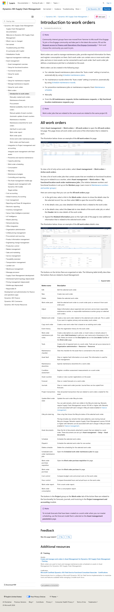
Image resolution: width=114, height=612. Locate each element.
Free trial (107, 9)
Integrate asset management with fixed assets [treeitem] (21, 152)
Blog (30, 602)
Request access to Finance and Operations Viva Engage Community (70, 45)
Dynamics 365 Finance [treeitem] (12, 298)
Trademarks (92, 602)
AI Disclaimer (7, 602)
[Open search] (103, 3)
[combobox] (19, 21)
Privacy (48, 602)
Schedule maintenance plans (74, 75)
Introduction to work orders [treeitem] (19, 94)
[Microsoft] (4, 3)
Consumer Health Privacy (64, 602)
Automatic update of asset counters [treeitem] (22, 116)
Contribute (40, 602)
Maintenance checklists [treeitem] (18, 119)
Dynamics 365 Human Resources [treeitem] (15, 305)
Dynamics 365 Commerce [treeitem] (13, 301)
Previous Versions (20, 602)
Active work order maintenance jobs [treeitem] (22, 139)
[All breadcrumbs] (43, 16)
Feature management (72, 426)
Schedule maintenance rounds (63, 82)
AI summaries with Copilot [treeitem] (15, 51)
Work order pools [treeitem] (16, 135)
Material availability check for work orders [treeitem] (21, 108)
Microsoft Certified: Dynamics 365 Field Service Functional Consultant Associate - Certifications (74, 572)
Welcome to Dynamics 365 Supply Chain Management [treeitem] (20, 36)
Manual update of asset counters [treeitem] (21, 113)
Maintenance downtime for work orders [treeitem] (21, 124)
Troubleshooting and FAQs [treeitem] (15, 48)
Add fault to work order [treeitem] (18, 129)
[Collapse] (32, 17)
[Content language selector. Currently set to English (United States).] (13, 596)
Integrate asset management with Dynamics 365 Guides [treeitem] (19, 185)
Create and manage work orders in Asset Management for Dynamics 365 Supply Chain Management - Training (75, 560)
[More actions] (109, 16)
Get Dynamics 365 (94, 9)
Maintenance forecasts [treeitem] (17, 100)
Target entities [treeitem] (12, 190)
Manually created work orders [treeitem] (20, 97)
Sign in (109, 3)
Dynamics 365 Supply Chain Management (72, 17)
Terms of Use (81, 602)
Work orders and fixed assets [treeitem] (19, 142)
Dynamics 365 (51, 17)
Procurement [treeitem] (14, 103)
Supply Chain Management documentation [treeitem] (15, 30)
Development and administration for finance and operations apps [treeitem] (19, 293)
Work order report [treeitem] (16, 132)
